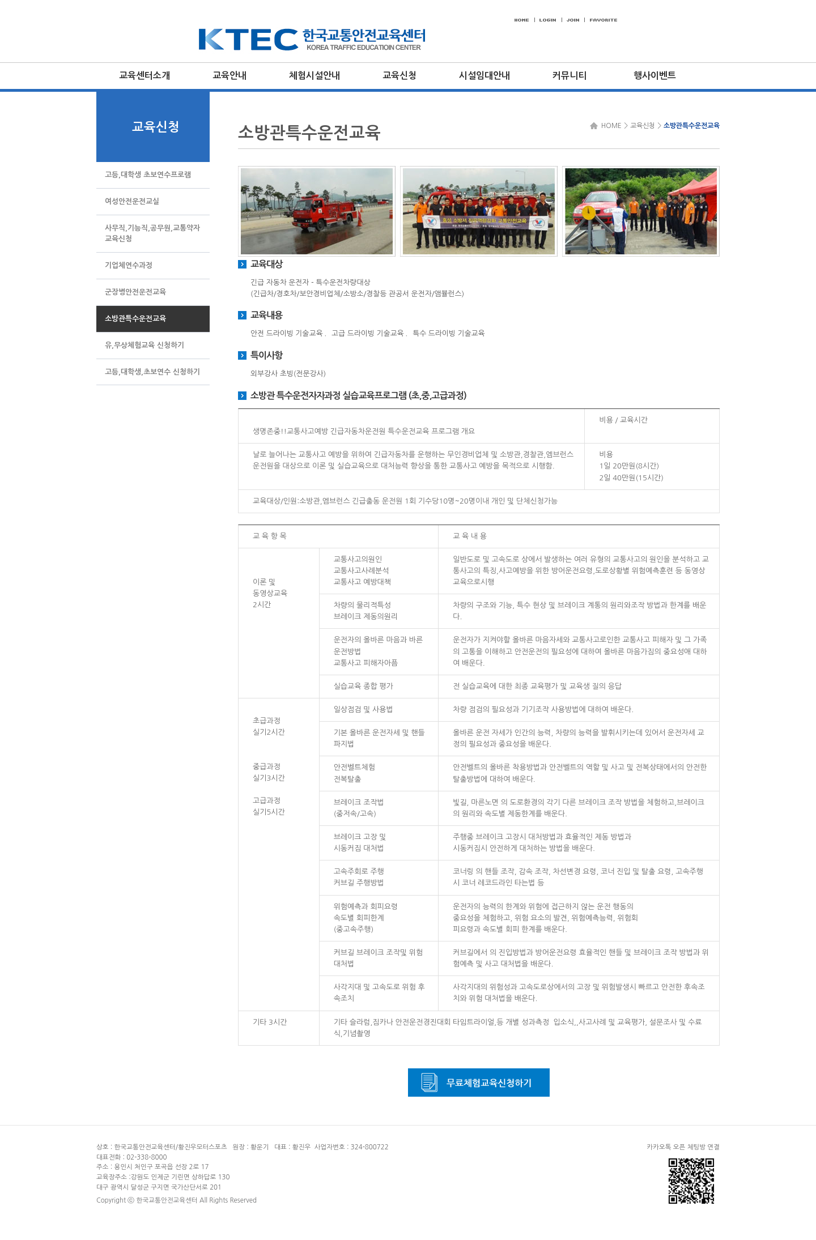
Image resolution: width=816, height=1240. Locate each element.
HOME (610, 125)
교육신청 (399, 75)
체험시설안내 (314, 75)
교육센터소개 (144, 75)
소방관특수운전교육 (692, 125)
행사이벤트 (655, 75)
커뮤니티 (569, 75)
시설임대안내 (484, 75)
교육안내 (229, 75)
